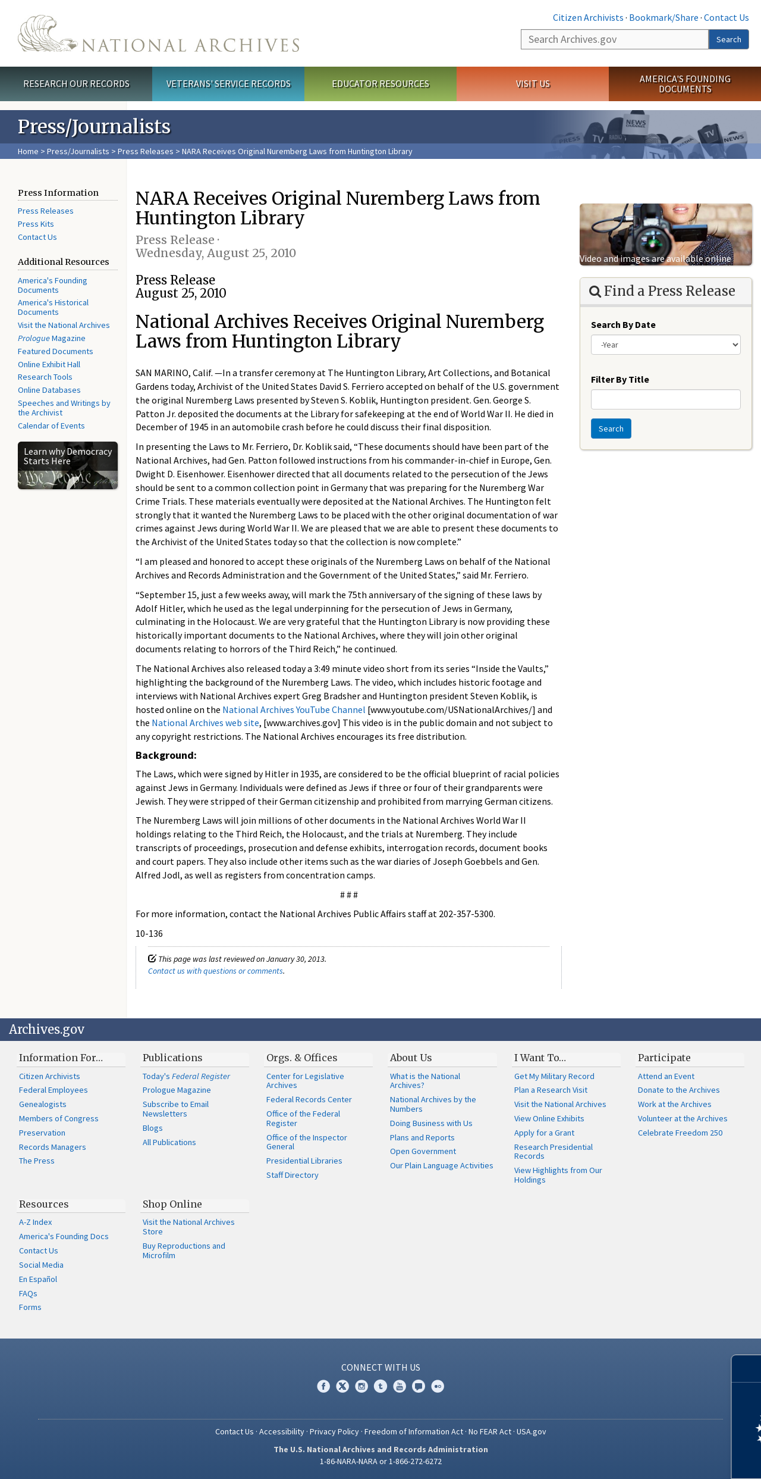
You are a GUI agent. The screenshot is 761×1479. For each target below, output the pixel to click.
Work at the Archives (675, 1104)
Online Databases (49, 389)
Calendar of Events (51, 425)
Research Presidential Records (553, 1152)
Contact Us (726, 17)
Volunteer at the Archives (683, 1118)
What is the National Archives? (425, 1081)
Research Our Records (76, 83)
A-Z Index (35, 1222)
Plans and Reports (422, 1137)
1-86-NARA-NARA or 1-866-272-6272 (381, 1461)
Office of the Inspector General (306, 1142)
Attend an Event (666, 1076)
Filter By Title (620, 379)
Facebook (323, 1386)
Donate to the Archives (679, 1089)
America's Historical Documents (53, 307)
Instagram (361, 1386)
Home (28, 151)
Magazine (52, 338)
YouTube (399, 1386)
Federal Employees (53, 1089)
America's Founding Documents (685, 84)
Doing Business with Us (431, 1123)
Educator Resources (380, 83)
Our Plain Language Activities (441, 1165)
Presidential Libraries (304, 1160)
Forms (30, 1307)
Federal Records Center (309, 1099)
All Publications (169, 1142)
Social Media (41, 1264)
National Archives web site (205, 722)
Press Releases (146, 151)
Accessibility (281, 1431)
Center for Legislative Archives (305, 1081)
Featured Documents (55, 351)
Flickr (437, 1386)
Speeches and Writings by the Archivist (64, 408)
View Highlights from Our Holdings (558, 1175)
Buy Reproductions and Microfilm (184, 1250)
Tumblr (380, 1386)
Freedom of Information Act (413, 1431)
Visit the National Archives (64, 325)
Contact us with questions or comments (215, 970)
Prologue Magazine (177, 1089)
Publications (173, 1058)
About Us (411, 1058)
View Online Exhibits (549, 1118)
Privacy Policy (334, 1431)
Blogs (153, 1127)
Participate (664, 1058)
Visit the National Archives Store (189, 1227)
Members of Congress (59, 1118)
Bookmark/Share (664, 17)
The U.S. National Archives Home (158, 33)
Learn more (655, 1457)
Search (728, 39)
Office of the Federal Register (303, 1118)
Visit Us (533, 83)
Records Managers (52, 1147)
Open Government (423, 1151)
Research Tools (45, 376)
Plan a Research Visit (550, 1089)
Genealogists (43, 1104)
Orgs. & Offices (302, 1058)
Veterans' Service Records (228, 83)
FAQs (28, 1293)
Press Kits (36, 223)
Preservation (42, 1132)
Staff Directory (292, 1175)
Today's (186, 1076)
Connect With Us (380, 1367)
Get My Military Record (554, 1076)
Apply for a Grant (544, 1132)
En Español (38, 1279)
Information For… (61, 1058)
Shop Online (172, 1204)
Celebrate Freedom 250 (680, 1132)
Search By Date (623, 324)
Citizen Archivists (588, 17)
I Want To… (540, 1058)
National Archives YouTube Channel (294, 709)
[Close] (747, 1368)
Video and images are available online (655, 258)
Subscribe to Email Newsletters (176, 1109)
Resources (44, 1204)
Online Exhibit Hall (49, 364)
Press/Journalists (78, 151)
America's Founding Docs (64, 1236)
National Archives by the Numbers (433, 1104)
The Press (37, 1160)
